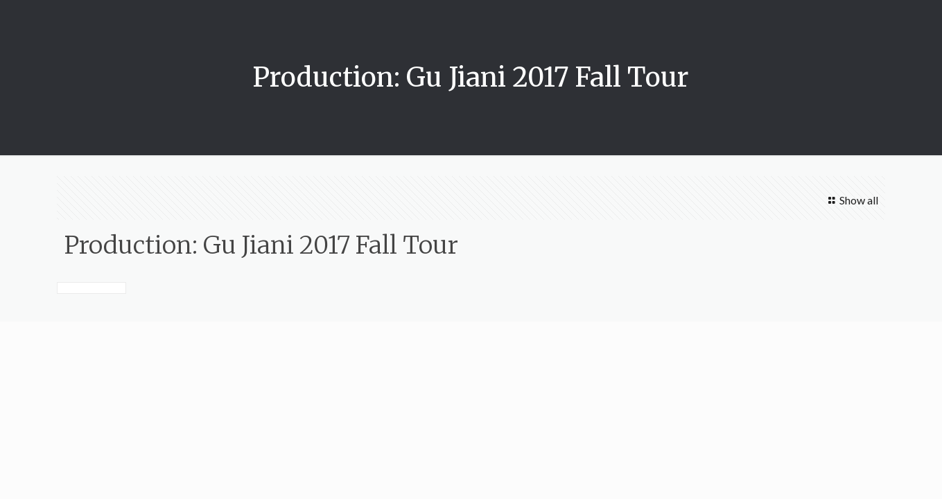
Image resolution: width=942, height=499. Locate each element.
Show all (851, 200)
